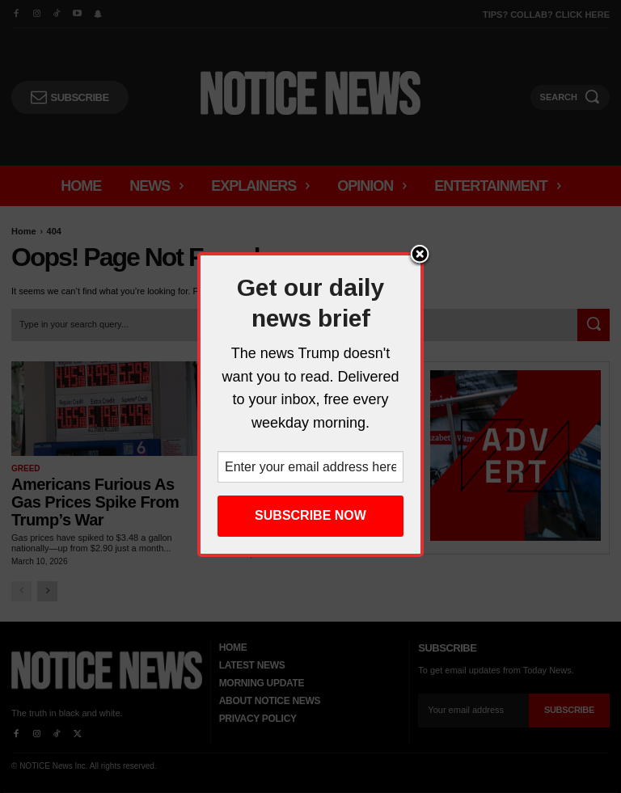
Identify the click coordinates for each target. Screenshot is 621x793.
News (228, 468)
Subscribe (569, 710)
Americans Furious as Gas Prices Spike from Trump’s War (95, 502)
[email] (473, 711)
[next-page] (47, 591)
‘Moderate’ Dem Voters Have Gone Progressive (302, 493)
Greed (25, 468)
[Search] (593, 325)
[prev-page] (21, 591)
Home (23, 231)
